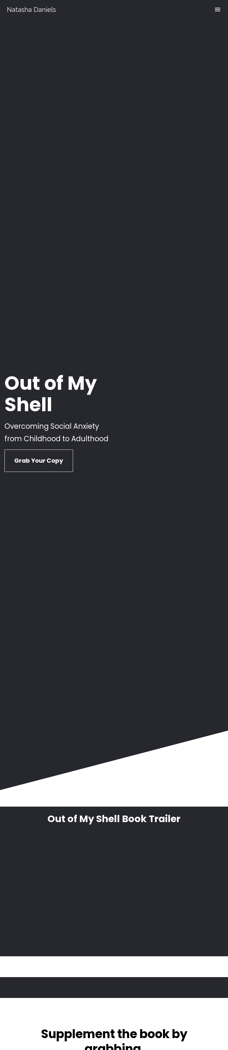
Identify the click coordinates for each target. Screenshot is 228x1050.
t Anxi (158, 780)
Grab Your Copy (38, 307)
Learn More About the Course (114, 807)
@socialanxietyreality (148, 928)
